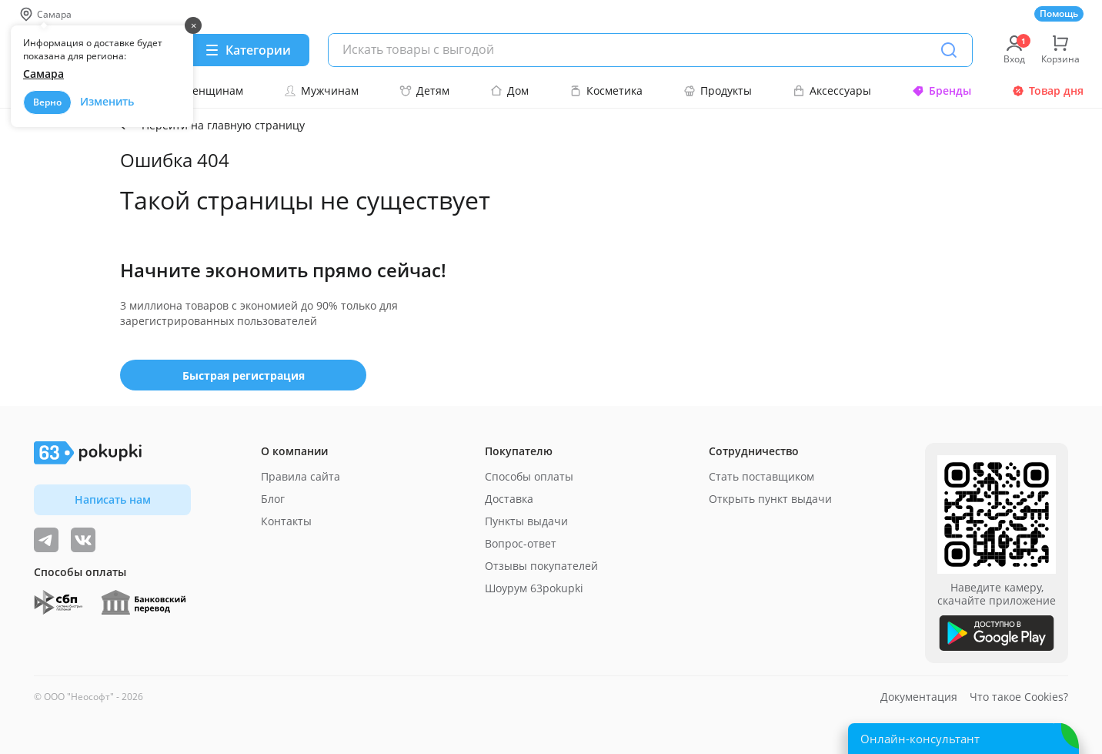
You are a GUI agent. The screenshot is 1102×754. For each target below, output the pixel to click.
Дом (509, 90)
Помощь (1059, 13)
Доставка (509, 498)
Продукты (717, 90)
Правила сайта (300, 476)
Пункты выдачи (526, 521)
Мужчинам (321, 90)
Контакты (286, 521)
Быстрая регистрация (243, 375)
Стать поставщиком (761, 476)
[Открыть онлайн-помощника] (963, 738)
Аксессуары (832, 90)
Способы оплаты (529, 476)
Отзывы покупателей (541, 565)
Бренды (941, 90)
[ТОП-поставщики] (83, 540)
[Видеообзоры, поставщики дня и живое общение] (46, 540)
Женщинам (204, 90)
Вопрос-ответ (520, 543)
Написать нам (113, 499)
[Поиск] (949, 50)
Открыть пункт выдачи (770, 498)
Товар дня (1048, 90)
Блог (273, 498)
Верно (47, 102)
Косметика (606, 90)
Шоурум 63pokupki (534, 588)
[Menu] (247, 50)
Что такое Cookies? (1019, 696)
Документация (918, 696)
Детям (424, 90)
